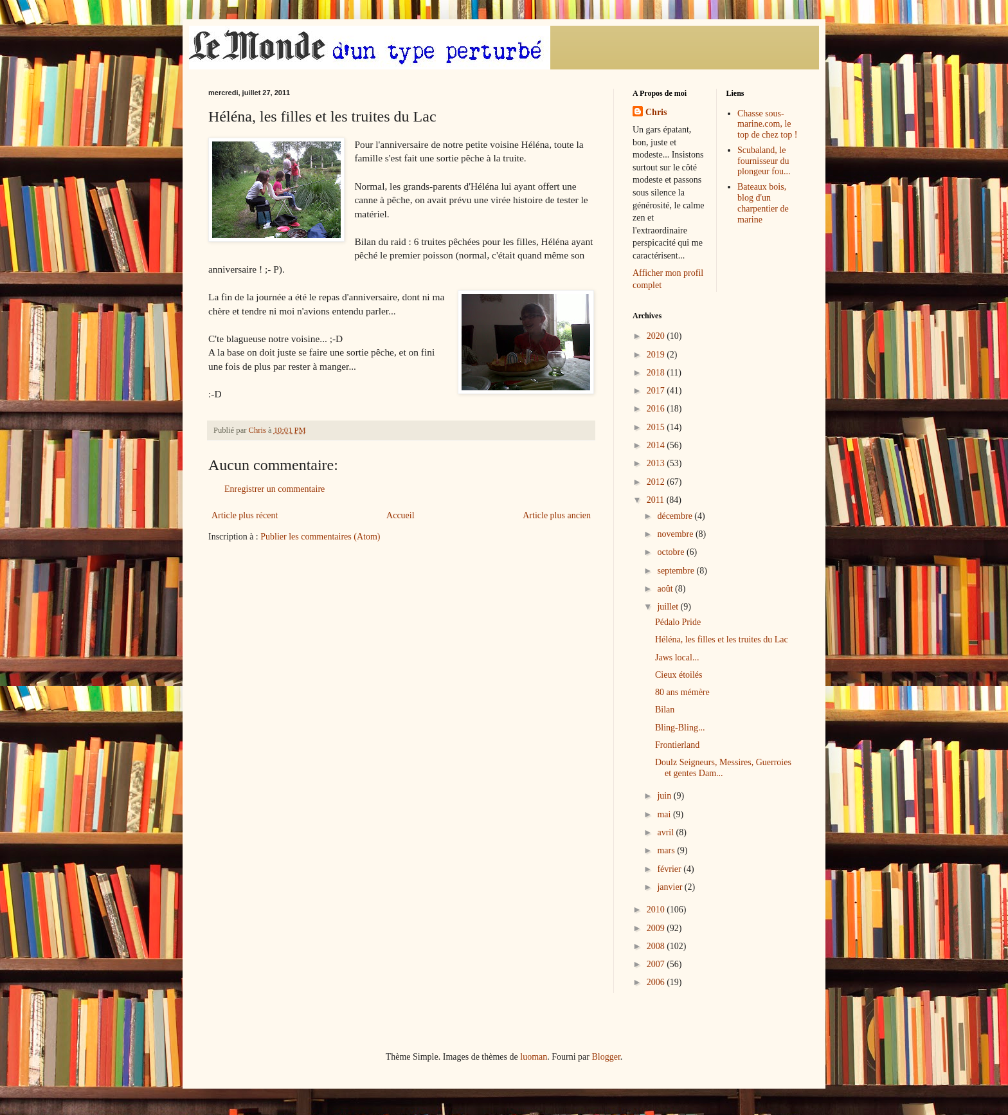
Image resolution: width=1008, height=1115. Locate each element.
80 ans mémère (682, 692)
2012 (657, 482)
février (670, 869)
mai (665, 814)
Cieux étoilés (679, 675)
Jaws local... (677, 657)
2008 (657, 946)
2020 (657, 336)
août (666, 589)
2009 (657, 928)
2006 (657, 982)
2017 (657, 390)
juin (665, 796)
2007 (657, 964)
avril (666, 832)
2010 (657, 909)
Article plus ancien (557, 515)
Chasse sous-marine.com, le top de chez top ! (767, 124)
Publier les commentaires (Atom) (320, 536)
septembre (676, 571)
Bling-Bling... (680, 727)
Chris (656, 112)
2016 (657, 408)
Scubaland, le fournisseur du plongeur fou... (763, 161)
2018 (657, 372)
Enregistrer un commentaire (274, 489)
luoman (533, 1057)
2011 (657, 500)
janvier (670, 887)
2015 (657, 427)
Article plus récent (245, 515)
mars (667, 850)
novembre (676, 534)
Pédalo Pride (678, 622)
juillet (668, 607)
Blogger (605, 1057)
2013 (657, 463)
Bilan (664, 709)
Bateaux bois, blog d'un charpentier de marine (763, 203)
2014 (657, 445)
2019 (657, 354)
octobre (671, 552)
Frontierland (677, 745)
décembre (675, 516)
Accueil (400, 515)
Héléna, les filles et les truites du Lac (721, 639)
